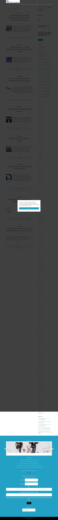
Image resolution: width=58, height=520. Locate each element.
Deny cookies (29, 264)
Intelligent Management (13, 1)
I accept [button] (29, 262)
